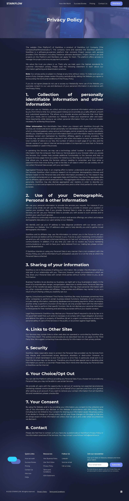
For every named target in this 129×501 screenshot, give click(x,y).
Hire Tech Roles (48, 462)
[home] (14, 4)
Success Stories (80, 4)
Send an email (67, 462)
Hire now (28, 473)
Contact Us (102, 4)
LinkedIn (65, 458)
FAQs (27, 477)
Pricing (92, 4)
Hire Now (116, 4)
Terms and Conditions (47, 471)
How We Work (65, 4)
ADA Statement (49, 475)
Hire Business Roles (50, 458)
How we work (30, 458)
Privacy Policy (48, 466)
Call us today (66, 466)
